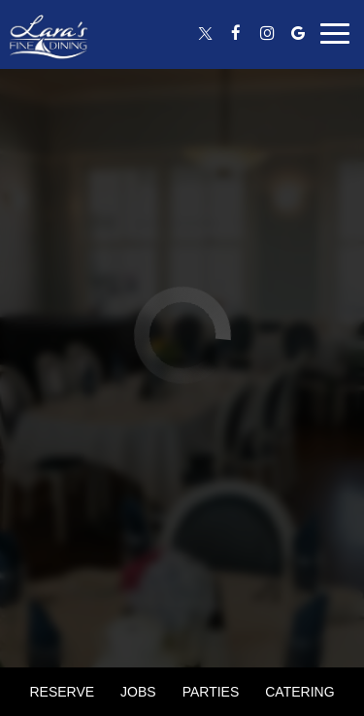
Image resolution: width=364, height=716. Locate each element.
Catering (299, 691)
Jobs (138, 691)
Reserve (61, 691)
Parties (211, 691)
